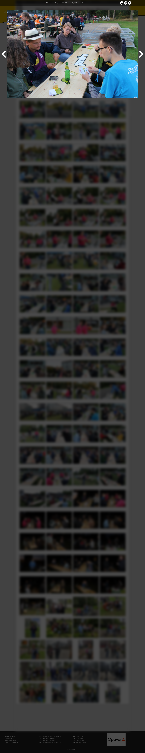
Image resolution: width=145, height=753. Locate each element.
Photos (48, 3)
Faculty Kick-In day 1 (76, 3)
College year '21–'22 (60, 3)
